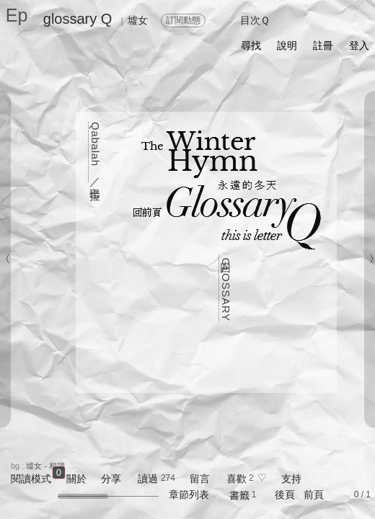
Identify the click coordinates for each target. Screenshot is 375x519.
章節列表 (189, 494)
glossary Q (77, 19)
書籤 (239, 495)
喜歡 (236, 478)
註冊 (323, 45)
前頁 (314, 494)
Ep (17, 15)
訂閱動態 (183, 20)
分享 (111, 478)
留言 (200, 478)
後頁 (285, 494)
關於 (76, 478)
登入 (359, 45)
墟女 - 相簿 (45, 465)
